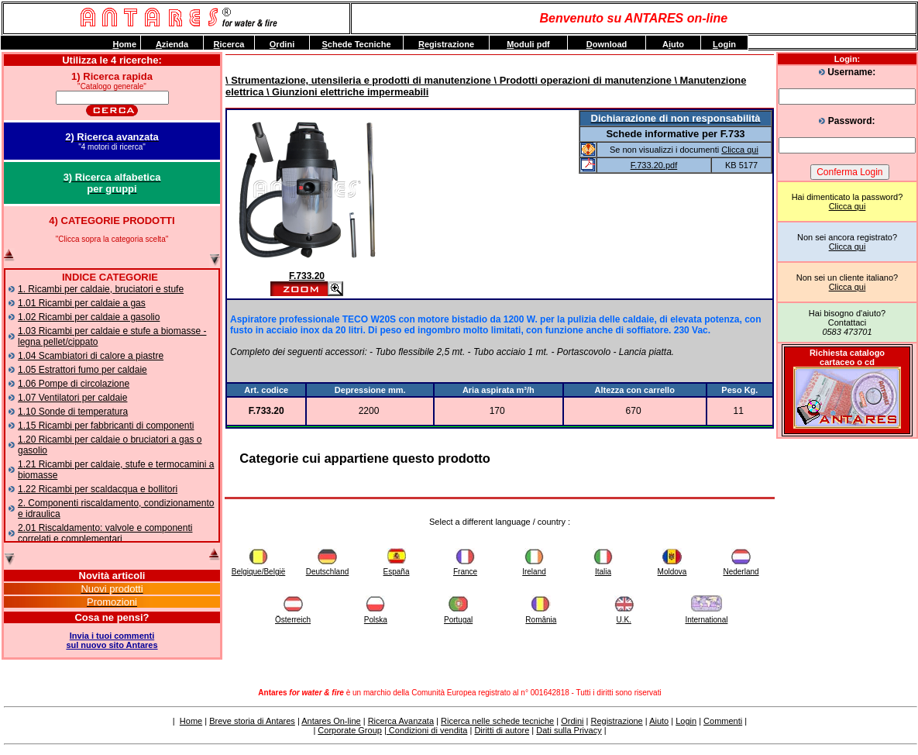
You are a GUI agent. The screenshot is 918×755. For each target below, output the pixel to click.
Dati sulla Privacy (568, 730)
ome (124, 44)
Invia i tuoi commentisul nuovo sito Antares (111, 640)
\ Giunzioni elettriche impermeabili (345, 92)
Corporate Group (350, 730)
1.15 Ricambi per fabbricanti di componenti (106, 425)
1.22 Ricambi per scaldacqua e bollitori (97, 489)
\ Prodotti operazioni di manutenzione (581, 80)
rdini (282, 44)
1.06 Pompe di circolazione (73, 383)
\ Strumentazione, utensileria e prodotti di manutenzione (358, 80)
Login (686, 721)
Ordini (572, 721)
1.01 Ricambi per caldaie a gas (82, 303)
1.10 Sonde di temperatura (73, 411)
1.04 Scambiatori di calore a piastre (90, 355)
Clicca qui (847, 206)
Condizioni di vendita (427, 730)
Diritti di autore (501, 730)
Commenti (722, 721)
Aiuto (659, 721)
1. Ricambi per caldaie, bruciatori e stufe (101, 289)
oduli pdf (528, 44)
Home (191, 721)
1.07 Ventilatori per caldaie (72, 397)
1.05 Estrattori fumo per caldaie (82, 369)
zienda (172, 44)
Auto (673, 44)
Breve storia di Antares (252, 721)
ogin (724, 44)
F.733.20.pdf (654, 165)
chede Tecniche (355, 44)
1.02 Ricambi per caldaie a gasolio (89, 317)
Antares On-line (330, 721)
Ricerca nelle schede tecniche (497, 721)
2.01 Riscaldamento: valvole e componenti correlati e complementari (105, 533)
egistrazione (446, 44)
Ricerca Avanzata (401, 721)
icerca (229, 44)
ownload (606, 44)
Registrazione (616, 721)
